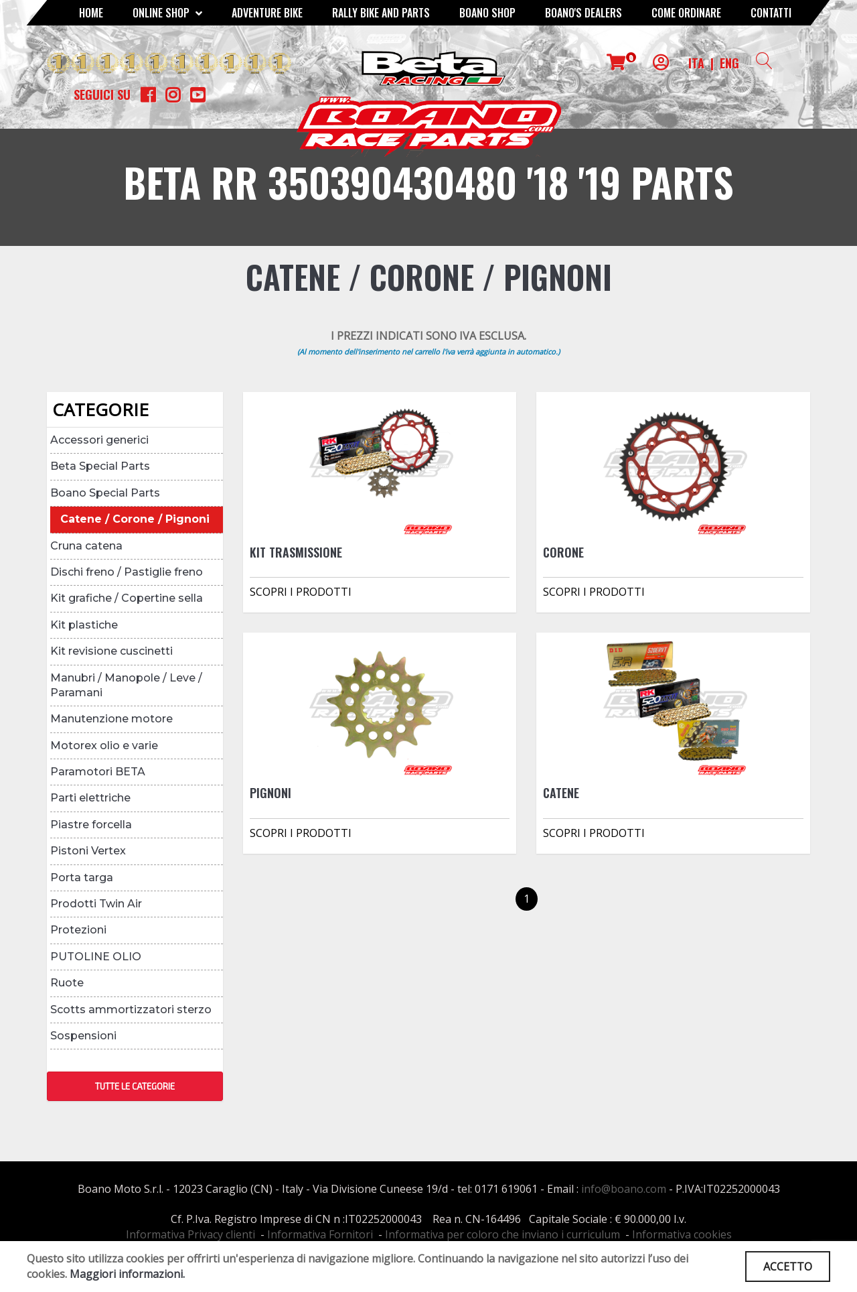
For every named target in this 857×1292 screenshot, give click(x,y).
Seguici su (102, 94)
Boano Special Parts (105, 493)
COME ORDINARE (686, 13)
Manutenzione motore (111, 718)
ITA (696, 63)
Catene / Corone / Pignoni (135, 519)
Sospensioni (83, 1035)
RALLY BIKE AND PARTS (381, 13)
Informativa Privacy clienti (190, 1234)
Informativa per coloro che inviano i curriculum (502, 1234)
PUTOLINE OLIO (95, 956)
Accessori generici (99, 440)
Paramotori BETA (97, 771)
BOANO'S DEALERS (583, 13)
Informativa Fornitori (320, 1234)
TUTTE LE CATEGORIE (135, 1086)
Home (91, 13)
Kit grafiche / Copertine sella (126, 598)
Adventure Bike (267, 13)
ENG (729, 63)
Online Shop (167, 13)
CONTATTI (771, 13)
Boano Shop (487, 13)
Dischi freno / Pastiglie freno (126, 572)
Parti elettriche (90, 797)
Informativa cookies (682, 1234)
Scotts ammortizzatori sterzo (131, 1009)
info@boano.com (623, 1188)
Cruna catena (86, 545)
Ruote (67, 982)
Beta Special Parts (100, 466)
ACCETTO (787, 1266)
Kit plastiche (84, 625)
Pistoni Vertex (88, 850)
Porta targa (81, 877)
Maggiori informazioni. (127, 1274)
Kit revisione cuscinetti (111, 651)
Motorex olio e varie (104, 745)
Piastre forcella (91, 824)
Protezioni (78, 929)
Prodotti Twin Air (96, 903)
